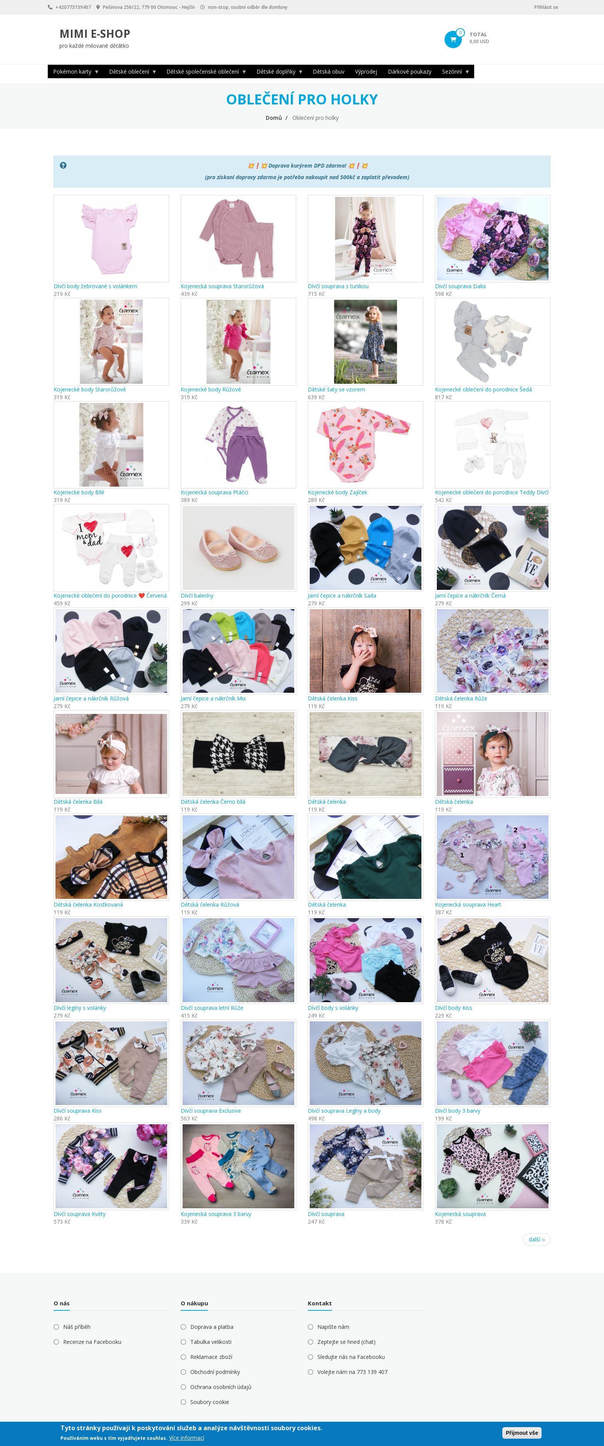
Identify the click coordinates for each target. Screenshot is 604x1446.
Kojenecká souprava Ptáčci (214, 492)
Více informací (186, 1437)
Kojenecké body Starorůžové (90, 389)
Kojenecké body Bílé (79, 492)
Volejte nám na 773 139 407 (352, 1371)
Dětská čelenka (327, 801)
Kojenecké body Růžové (211, 389)
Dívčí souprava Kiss (78, 1110)
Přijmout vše (522, 1433)
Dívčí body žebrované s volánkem (95, 286)
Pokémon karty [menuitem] (73, 73)
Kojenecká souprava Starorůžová (222, 286)
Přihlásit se (546, 7)
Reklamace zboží (211, 1356)
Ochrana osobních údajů (221, 1387)
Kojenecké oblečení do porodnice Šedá (483, 389)
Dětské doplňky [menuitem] (277, 73)
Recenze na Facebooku (92, 1341)
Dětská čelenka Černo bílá (213, 801)
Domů (274, 117)
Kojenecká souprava (460, 1214)
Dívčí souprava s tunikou (338, 286)
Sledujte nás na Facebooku (351, 1356)
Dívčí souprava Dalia (460, 286)
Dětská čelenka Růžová (210, 904)
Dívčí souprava (326, 1214)
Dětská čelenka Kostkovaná (88, 904)
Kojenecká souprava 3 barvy (216, 1214)
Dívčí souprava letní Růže (212, 1007)
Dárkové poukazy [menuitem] (409, 71)
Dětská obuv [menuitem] (328, 71)
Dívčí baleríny (197, 595)
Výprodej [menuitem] (366, 71)
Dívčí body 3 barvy (457, 1110)
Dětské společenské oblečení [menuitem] (204, 73)
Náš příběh (77, 1326)
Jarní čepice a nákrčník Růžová (91, 698)
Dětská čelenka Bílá (78, 801)
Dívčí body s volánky (333, 1007)
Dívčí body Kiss (453, 1007)
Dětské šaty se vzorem (336, 389)
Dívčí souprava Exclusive (211, 1110)
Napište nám (333, 1326)
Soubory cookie (209, 1402)
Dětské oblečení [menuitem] (130, 73)
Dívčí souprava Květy (80, 1214)
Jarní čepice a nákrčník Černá (470, 595)
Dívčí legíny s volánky (80, 1007)
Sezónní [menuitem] (453, 73)
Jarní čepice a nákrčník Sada (342, 595)
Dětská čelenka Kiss (332, 698)
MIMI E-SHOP (94, 33)
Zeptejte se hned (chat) (346, 1341)
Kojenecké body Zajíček (337, 492)
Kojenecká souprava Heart (468, 904)
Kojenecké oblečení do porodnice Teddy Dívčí (492, 492)
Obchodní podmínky (215, 1371)
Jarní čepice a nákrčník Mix (213, 698)
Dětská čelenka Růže (461, 698)
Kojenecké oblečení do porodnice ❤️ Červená (110, 595)
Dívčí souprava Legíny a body (344, 1110)
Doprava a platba (211, 1326)
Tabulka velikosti (211, 1341)
